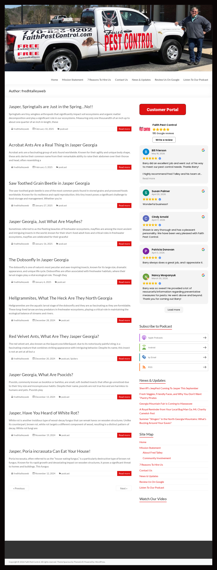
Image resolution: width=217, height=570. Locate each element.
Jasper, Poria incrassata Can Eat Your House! (49, 451)
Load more (174, 309)
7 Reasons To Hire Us (99, 79)
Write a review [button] (164, 140)
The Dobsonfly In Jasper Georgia (39, 259)
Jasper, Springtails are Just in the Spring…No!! (51, 106)
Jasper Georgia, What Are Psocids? (41, 374)
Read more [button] (149, 178)
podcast (64, 128)
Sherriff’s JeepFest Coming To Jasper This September (168, 388)
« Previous (19, 488)
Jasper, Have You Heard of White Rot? (44, 412)
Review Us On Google (167, 79)
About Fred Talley (153, 452)
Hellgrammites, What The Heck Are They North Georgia (60, 298)
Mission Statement (72, 79)
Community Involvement (157, 458)
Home (54, 79)
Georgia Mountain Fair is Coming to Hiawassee (165, 403)
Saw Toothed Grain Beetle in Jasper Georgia (49, 183)
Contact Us (121, 79)
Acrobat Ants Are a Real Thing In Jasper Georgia (53, 144)
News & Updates (141, 79)
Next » (123, 488)
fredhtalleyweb (21, 128)
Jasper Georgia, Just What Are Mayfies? (45, 221)
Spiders (74, 358)
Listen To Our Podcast (195, 79)
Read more (124, 128)
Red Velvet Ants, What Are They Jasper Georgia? (54, 336)
